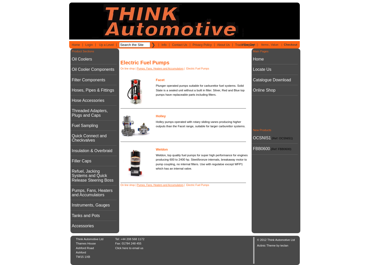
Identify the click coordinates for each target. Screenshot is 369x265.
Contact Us (179, 45)
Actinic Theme (266, 245)
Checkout (290, 44)
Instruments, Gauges (91, 205)
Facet (160, 80)
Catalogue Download (272, 80)
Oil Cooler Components (93, 69)
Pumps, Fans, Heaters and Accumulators (92, 192)
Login (89, 45)
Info (164, 45)
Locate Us (262, 69)
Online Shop (264, 90)
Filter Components (88, 80)
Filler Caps (81, 161)
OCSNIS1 (262, 138)
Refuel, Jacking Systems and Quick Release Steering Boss (93, 175)
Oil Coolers (82, 59)
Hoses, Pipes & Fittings (93, 90)
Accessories (83, 226)
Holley (161, 116)
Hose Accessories (88, 100)
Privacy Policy (202, 45)
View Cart (248, 44)
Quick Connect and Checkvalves (89, 138)
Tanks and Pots (86, 215)
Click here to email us (129, 248)
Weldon (162, 149)
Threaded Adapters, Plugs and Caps (90, 113)
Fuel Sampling (85, 125)
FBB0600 (261, 148)
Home (76, 45)
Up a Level (106, 45)
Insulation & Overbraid (92, 151)
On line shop (127, 68)
